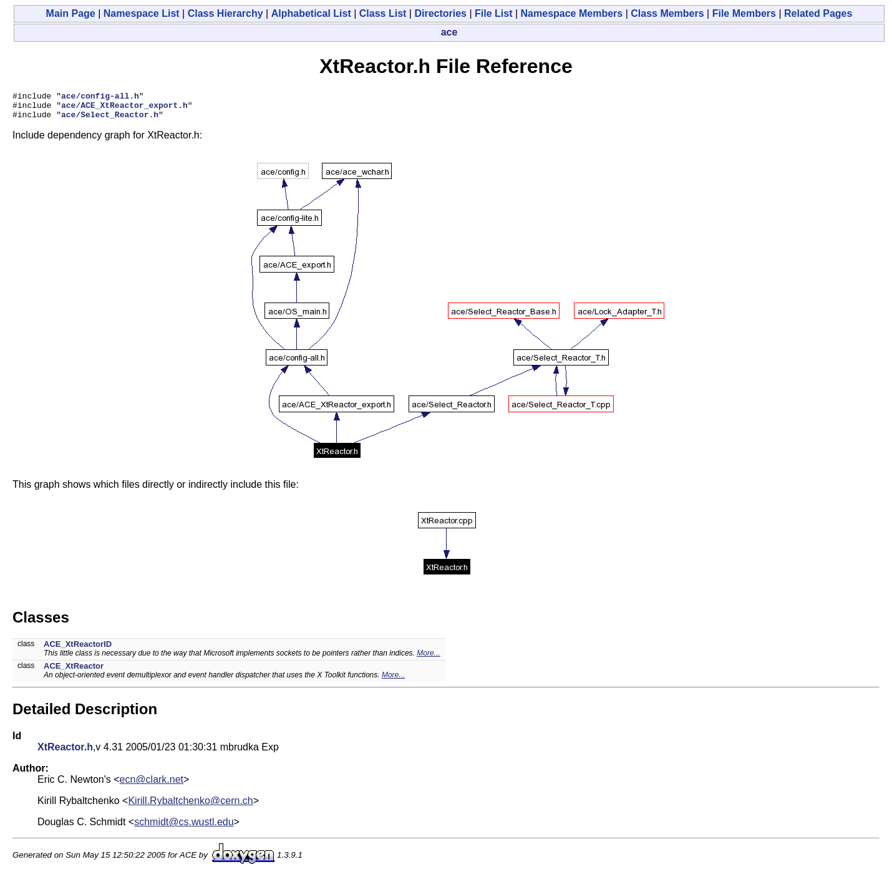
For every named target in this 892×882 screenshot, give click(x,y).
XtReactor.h (65, 752)
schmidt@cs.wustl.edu (183, 827)
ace (449, 32)
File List (493, 13)
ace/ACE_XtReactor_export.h (124, 108)
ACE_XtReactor (74, 671)
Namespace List (142, 13)
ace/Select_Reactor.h (109, 119)
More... (428, 658)
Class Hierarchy (225, 13)
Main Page (70, 13)
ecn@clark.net (152, 785)
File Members (744, 13)
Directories (440, 13)
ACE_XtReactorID (78, 649)
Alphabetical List (311, 13)
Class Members (667, 13)
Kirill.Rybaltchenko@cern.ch (190, 806)
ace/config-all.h (100, 97)
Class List (383, 13)
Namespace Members (572, 13)
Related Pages (818, 13)
